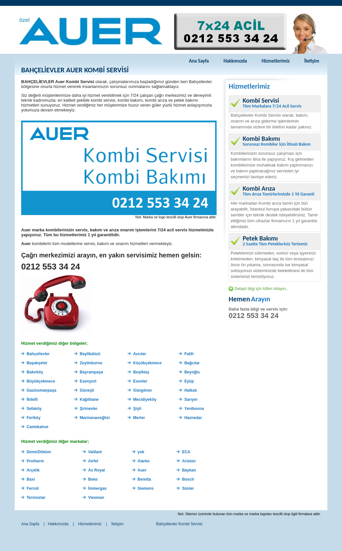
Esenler (140, 381)
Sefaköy (34, 408)
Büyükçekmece (41, 381)
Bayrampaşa (91, 372)
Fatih (189, 354)
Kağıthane (89, 399)
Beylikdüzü (90, 354)
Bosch (188, 479)
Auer (141, 470)
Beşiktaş (141, 372)
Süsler (188, 488)
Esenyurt (88, 381)
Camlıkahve (38, 427)
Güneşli (87, 390)
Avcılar (139, 354)
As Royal (96, 470)
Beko (93, 479)
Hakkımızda (235, 61)
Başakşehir (37, 363)
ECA (186, 452)
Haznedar (193, 417)
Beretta (144, 479)
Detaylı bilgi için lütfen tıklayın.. (261, 288)
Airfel (93, 461)
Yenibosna (194, 408)
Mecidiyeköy (144, 399)
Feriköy (34, 417)
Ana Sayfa (199, 61)
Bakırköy (35, 372)
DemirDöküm (39, 452)
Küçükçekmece (147, 363)
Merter (139, 417)
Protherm (35, 461)
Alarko (143, 461)
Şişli (137, 408)
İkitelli (32, 399)
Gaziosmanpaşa (41, 390)
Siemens (145, 488)
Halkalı (190, 390)
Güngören (142, 390)
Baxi (31, 479)
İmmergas (97, 488)
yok (140, 452)
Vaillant (95, 452)
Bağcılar (192, 363)
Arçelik (33, 470)
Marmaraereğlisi (95, 417)
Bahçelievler (38, 354)
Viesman (96, 497)
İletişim (311, 61)
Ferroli (33, 488)
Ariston (189, 461)
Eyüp (189, 381)
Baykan (189, 470)
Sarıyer (191, 399)
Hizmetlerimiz (276, 61)
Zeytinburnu (91, 363)
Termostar (36, 497)
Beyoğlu (192, 372)
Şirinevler (89, 408)
